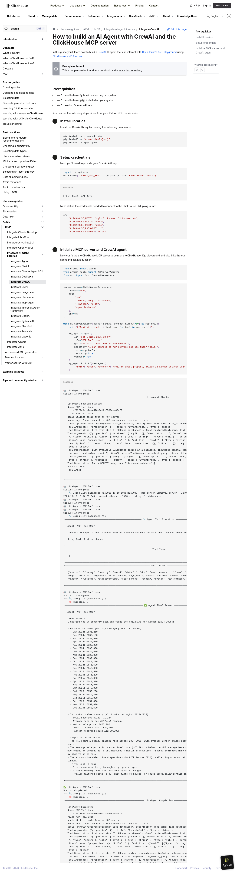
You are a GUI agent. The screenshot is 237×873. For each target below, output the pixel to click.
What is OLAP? (11, 52)
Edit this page (177, 29)
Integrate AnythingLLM (20, 242)
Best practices (11, 132)
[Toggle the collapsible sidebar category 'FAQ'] (42, 73)
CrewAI (102, 52)
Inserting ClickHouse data (18, 108)
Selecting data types (15, 150)
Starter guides (11, 82)
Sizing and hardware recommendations (15, 139)
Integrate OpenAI (20, 315)
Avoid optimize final (14, 187)
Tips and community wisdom (20, 380)
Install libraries (204, 37)
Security (206, 868)
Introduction (10, 39)
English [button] (212, 16)
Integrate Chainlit (20, 266)
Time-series (10, 211)
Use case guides (12, 201)
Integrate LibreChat (18, 237)
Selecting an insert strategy (19, 171)
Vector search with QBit (18, 362)
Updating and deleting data (18, 92)
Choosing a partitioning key (19, 166)
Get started (222, 5)
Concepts (8, 47)
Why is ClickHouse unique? (18, 63)
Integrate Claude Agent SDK (27, 271)
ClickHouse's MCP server (67, 56)
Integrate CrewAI (20, 281)
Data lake (8, 216)
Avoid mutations (12, 181)
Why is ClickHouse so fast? (18, 58)
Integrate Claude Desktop (22, 232)
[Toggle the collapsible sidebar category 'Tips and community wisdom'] (42, 380)
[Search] (25, 28)
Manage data (50, 16)
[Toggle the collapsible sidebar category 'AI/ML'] (42, 222)
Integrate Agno (19, 261)
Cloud (31, 16)
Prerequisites (203, 31)
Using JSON (10, 192)
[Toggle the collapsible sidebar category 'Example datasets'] (42, 371)
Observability (10, 206)
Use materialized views (16, 156)
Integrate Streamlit (21, 331)
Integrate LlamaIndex (23, 297)
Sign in (207, 5)
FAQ (5, 73)
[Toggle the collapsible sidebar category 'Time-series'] (42, 211)
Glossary (8, 68)
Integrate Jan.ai (16, 346)
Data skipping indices (15, 176)
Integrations (114, 16)
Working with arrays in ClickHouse (23, 113)
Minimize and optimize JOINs (20, 161)
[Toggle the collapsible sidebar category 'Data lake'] (42, 216)
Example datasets (13, 371)
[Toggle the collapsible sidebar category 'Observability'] (42, 206)
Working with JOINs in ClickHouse (22, 118)
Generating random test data (19, 103)
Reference (94, 16)
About (166, 16)
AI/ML (6, 221)
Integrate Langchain (22, 292)
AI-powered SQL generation (21, 352)
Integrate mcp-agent (22, 302)
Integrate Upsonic (21, 336)
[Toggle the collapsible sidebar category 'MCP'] (42, 227)
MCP (8, 226)
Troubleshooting (12, 123)
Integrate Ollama (16, 341)
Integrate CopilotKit (22, 276)
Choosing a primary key (16, 145)
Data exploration (14, 357)
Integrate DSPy (19, 286)
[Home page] (54, 29)
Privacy (194, 868)
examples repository (130, 70)
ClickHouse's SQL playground (159, 52)
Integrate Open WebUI (20, 247)
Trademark (181, 868)
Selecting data (11, 97)
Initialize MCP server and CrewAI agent (210, 50)
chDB (152, 16)
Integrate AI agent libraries (18, 254)
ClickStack (135, 16)
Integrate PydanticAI (22, 321)
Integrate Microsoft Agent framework (25, 309)
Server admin (73, 16)
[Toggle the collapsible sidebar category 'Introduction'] (42, 39)
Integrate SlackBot (21, 326)
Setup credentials (206, 42)
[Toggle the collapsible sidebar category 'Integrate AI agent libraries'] (42, 254)
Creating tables (11, 87)
